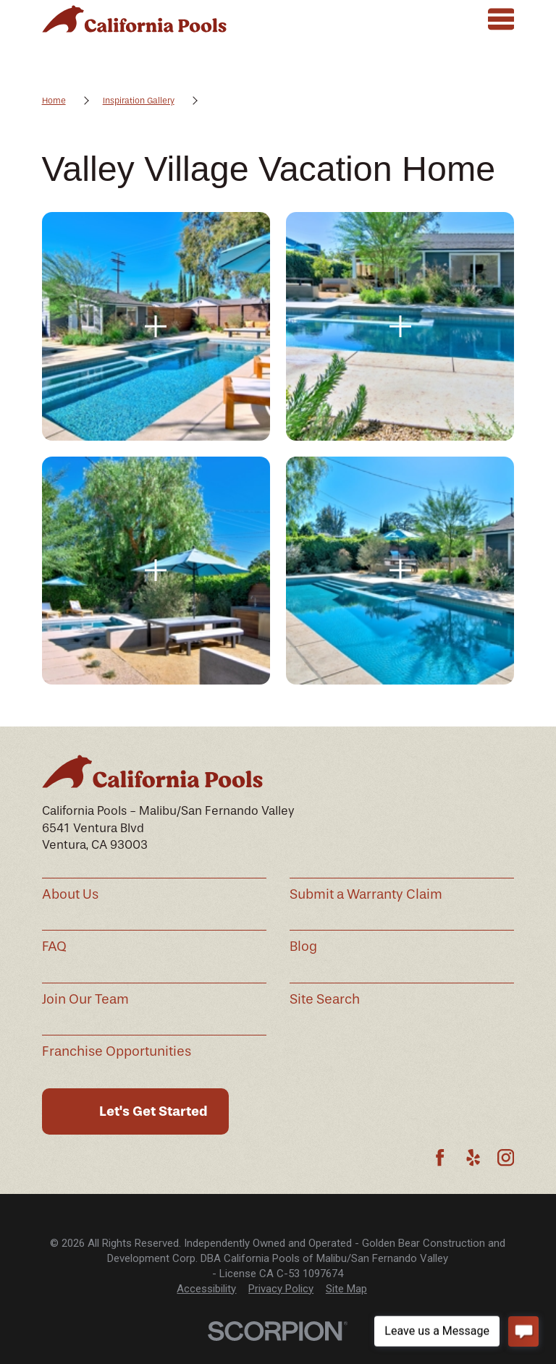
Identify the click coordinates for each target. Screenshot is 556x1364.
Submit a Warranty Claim (366, 894)
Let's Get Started (153, 1111)
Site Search (325, 999)
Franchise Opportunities (116, 1051)
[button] (156, 326)
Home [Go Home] (54, 101)
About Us (70, 894)
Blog (303, 946)
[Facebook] (439, 1157)
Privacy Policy (280, 1288)
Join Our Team (85, 999)
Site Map (346, 1288)
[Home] (134, 19)
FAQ (54, 946)
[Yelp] (473, 1157)
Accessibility (206, 1288)
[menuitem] (206, 1289)
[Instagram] (505, 1157)
